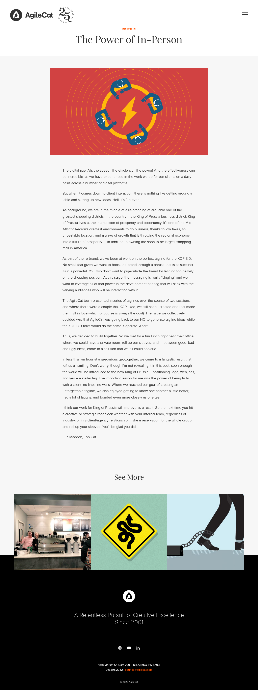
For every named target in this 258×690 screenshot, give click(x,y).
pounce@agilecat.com (139, 669)
